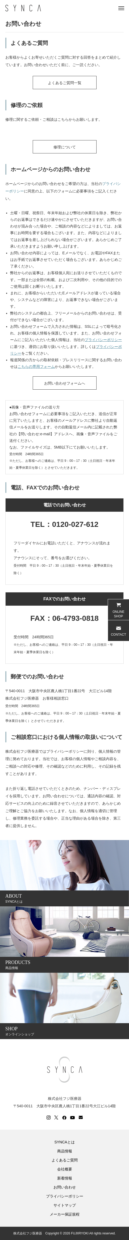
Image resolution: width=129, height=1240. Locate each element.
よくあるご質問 (65, 1160)
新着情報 (64, 1178)
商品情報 (64, 1151)
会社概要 (64, 1169)
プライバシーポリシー (103, 340)
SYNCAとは (64, 1142)
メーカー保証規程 (65, 1214)
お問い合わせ (64, 1187)
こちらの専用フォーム (36, 366)
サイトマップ (64, 1205)
